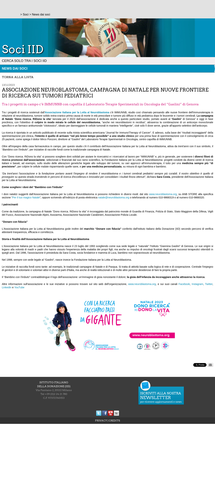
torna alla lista (18, 77)
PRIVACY (101, 420)
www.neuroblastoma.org (163, 194)
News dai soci (14, 68)
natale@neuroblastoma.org (113, 197)
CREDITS (114, 420)
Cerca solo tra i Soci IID (24, 61)
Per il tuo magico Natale (26, 197)
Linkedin (6, 287)
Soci (26, 14)
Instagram (197, 284)
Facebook (184, 284)
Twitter (208, 284)
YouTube (19, 287)
